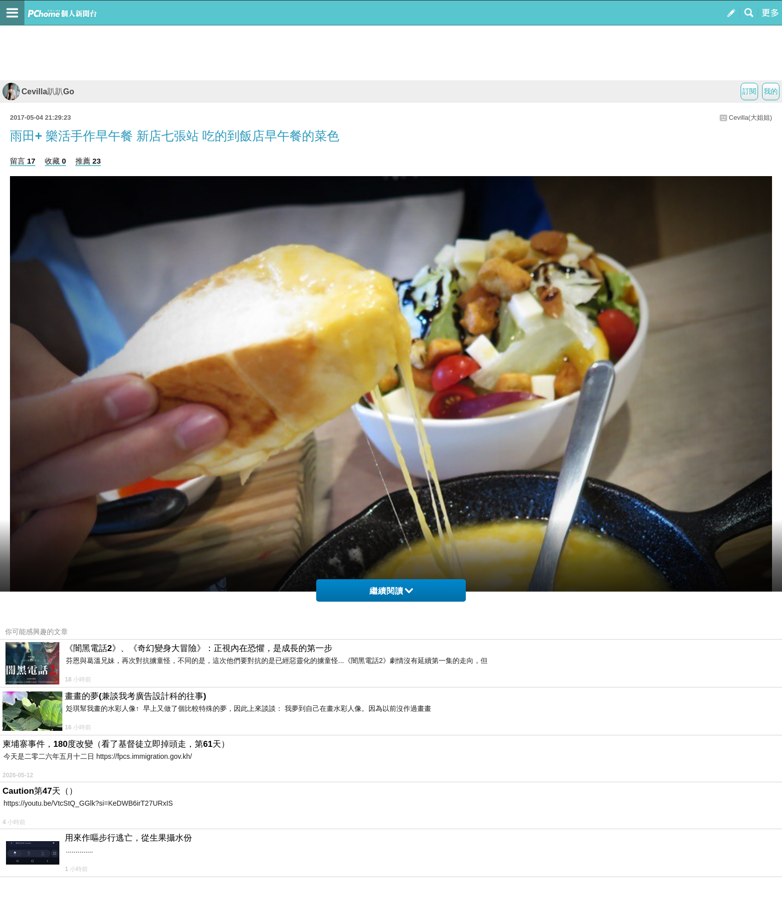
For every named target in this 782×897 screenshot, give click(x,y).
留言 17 (22, 161)
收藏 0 (55, 161)
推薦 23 (88, 161)
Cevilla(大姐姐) (750, 117)
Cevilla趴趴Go (38, 91)
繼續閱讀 (391, 591)
